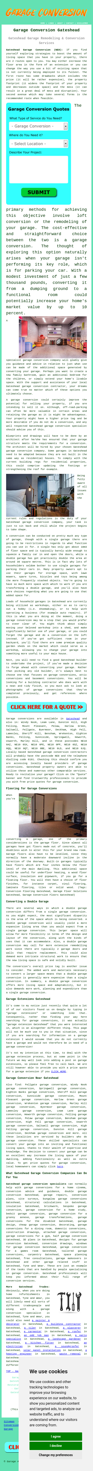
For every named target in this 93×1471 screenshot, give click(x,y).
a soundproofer (67, 1346)
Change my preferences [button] (56, 1455)
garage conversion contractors (65, 752)
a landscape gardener (64, 1339)
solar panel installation (42, 1350)
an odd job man (36, 1335)
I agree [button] (56, 1436)
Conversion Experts (17, 1425)
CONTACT (70, 23)
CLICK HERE (58, 1071)
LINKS (51, 23)
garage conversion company (42, 360)
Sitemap (9, 1421)
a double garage (39, 588)
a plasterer (72, 1328)
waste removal (70, 1354)
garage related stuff (62, 1262)
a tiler (30, 1328)
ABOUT (60, 23)
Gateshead (73, 718)
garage (16, 539)
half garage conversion (70, 1236)
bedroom (75, 375)
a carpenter (33, 1331)
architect (13, 439)
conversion (30, 399)
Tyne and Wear (33, 1266)
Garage (10, 718)
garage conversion (35, 386)
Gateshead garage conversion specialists (36, 1184)
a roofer (74, 1331)
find (18, 1084)
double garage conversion (25, 923)
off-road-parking (75, 407)
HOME (42, 23)
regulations (44, 518)
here (60, 1166)
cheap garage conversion (37, 1224)
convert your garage (61, 1151)
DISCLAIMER (82, 23)
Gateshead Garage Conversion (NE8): (34, 50)
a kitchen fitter (39, 1342)
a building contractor (63, 1324)
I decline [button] (56, 1446)
